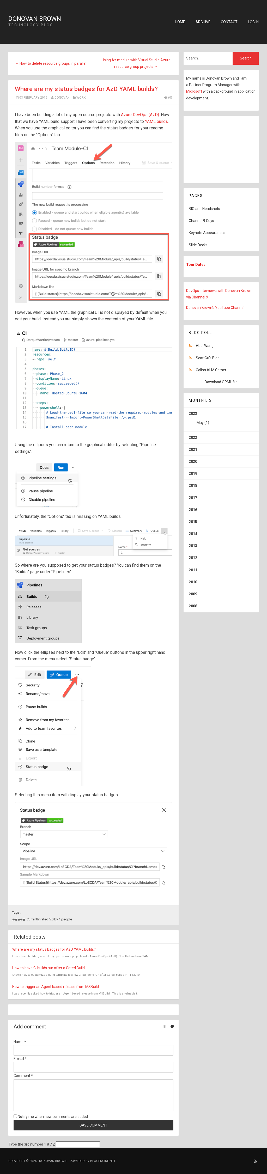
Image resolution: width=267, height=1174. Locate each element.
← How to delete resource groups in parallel (50, 63)
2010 (193, 582)
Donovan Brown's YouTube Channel (215, 308)
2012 (193, 558)
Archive (203, 22)
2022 (193, 437)
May (200, 423)
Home (180, 22)
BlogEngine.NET (103, 1161)
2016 (193, 510)
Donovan (62, 97)
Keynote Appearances (207, 233)
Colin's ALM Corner (211, 370)
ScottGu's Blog (208, 358)
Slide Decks (198, 245)
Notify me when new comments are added (51, 1117)
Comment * (23, 1076)
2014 (193, 534)
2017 (193, 498)
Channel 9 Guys (201, 221)
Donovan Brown (34, 18)
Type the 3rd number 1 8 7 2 (32, 1144)
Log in (253, 22)
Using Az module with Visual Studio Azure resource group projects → (136, 63)
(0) (168, 97)
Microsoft (194, 91)
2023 (221, 420)
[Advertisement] (216, 148)
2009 (193, 594)
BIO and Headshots (204, 209)
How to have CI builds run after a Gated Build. (49, 968)
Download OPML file (221, 382)
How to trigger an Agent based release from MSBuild (55, 987)
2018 (193, 485)
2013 (193, 546)
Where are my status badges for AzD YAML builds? (86, 89)
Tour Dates (195, 264)
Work (81, 97)
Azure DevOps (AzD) (140, 114)
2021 (193, 449)
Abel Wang (205, 346)
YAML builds (156, 121)
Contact (229, 22)
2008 (193, 606)
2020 (193, 461)
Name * (20, 1042)
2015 (193, 522)
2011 (193, 570)
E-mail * (20, 1059)
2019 (193, 473)
